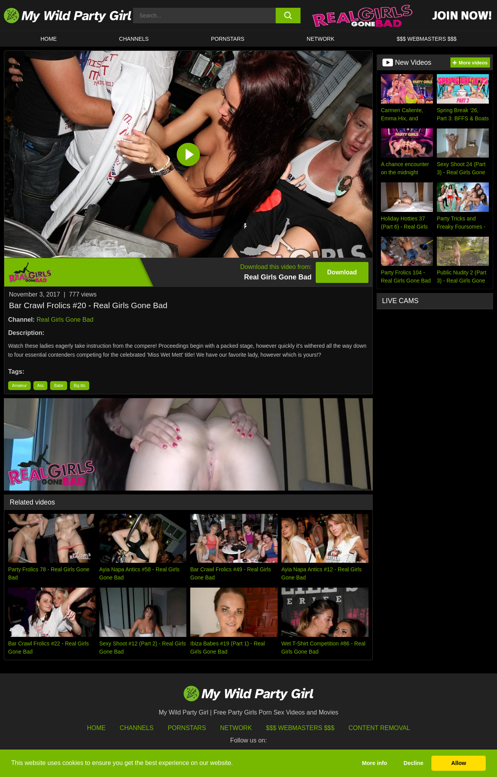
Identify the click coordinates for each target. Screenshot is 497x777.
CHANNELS (134, 39)
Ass (40, 385)
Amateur (19, 385)
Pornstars (227, 39)
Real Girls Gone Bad (65, 319)
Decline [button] (413, 763)
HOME (48, 39)
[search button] (288, 15)
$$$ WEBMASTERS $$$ (427, 39)
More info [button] (374, 763)
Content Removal (379, 728)
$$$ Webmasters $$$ (300, 728)
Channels (136, 728)
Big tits (79, 385)
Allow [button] (458, 763)
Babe (58, 385)
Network (321, 39)
